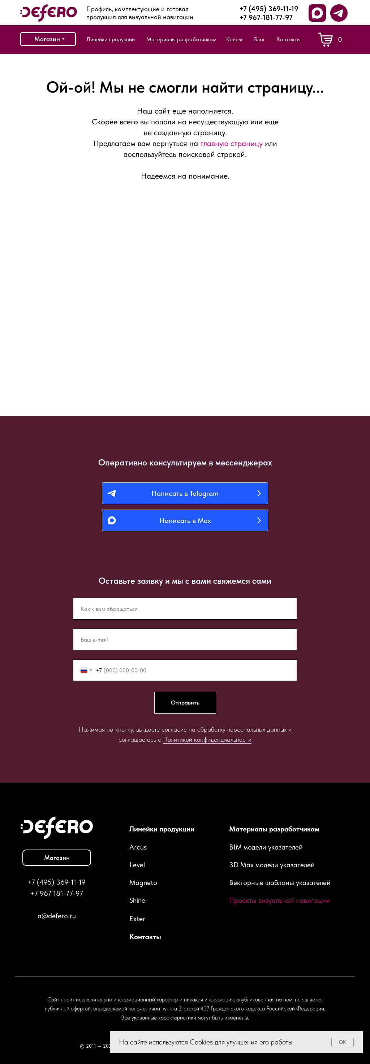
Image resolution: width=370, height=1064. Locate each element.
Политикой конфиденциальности (207, 739)
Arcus (138, 847)
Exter (137, 918)
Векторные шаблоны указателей (280, 882)
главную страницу (231, 143)
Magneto (143, 882)
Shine (137, 900)
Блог (259, 39)
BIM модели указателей (266, 847)
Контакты (288, 39)
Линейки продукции (110, 39)
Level (137, 864)
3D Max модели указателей (272, 864)
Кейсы (234, 39)
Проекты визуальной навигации (279, 900)
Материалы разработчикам (181, 39)
